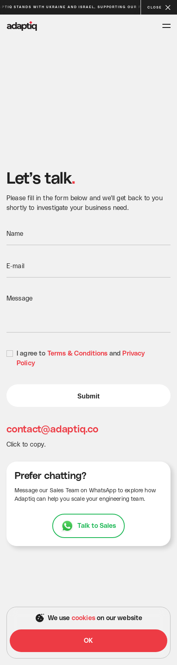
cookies (83, 618)
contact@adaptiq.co (53, 429)
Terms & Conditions (77, 353)
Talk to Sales (97, 526)
